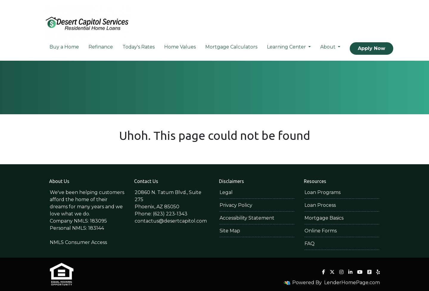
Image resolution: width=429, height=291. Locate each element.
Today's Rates (138, 47)
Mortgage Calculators (231, 47)
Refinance (100, 47)
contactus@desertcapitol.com (171, 221)
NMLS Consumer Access (78, 242)
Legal (226, 192)
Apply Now (371, 48)
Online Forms (320, 231)
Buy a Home (64, 47)
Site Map (230, 231)
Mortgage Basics (323, 218)
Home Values (180, 47)
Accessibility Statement (247, 218)
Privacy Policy (236, 205)
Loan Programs (322, 192)
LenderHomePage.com (352, 282)
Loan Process (320, 205)
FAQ (309, 243)
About (328, 47)
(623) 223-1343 (170, 214)
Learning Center (287, 47)
